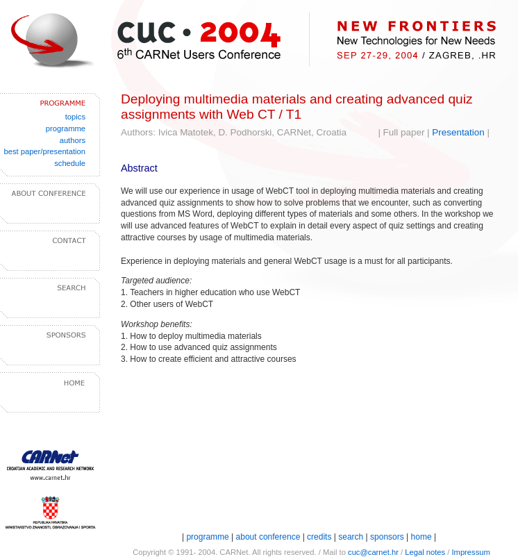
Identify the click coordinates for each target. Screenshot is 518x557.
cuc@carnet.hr (373, 552)
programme (65, 128)
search (350, 537)
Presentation (458, 132)
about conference (269, 537)
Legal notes (425, 552)
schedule (69, 163)
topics (75, 117)
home (421, 537)
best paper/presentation (44, 151)
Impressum (470, 552)
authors (72, 140)
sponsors (387, 537)
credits (319, 537)
